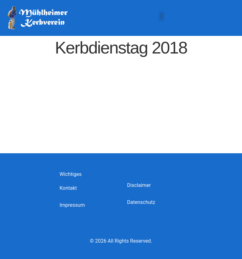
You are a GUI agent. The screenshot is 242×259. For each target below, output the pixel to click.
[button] (161, 16)
